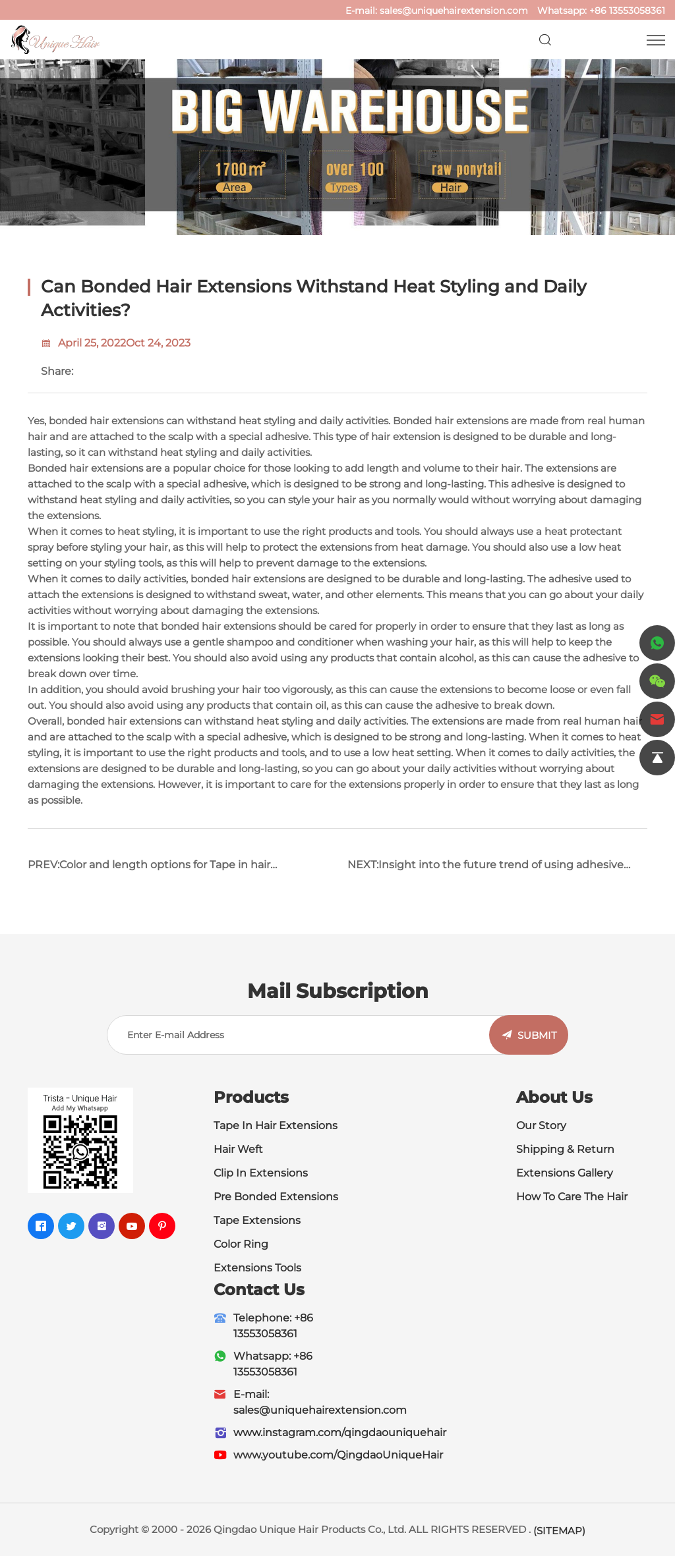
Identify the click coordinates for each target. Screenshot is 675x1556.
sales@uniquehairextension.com (454, 10)
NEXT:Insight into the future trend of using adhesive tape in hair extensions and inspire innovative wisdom (489, 869)
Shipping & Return (565, 1149)
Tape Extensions (257, 1220)
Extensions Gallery (564, 1173)
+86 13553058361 (627, 10)
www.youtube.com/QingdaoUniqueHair (338, 1455)
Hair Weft (238, 1149)
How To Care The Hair (572, 1196)
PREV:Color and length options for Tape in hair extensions (149, 869)
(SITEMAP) (559, 1530)
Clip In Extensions (261, 1173)
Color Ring (241, 1244)
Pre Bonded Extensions (276, 1196)
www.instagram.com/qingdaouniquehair (339, 1432)
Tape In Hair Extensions (276, 1125)
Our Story (541, 1125)
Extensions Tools (257, 1268)
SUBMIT (537, 1035)
